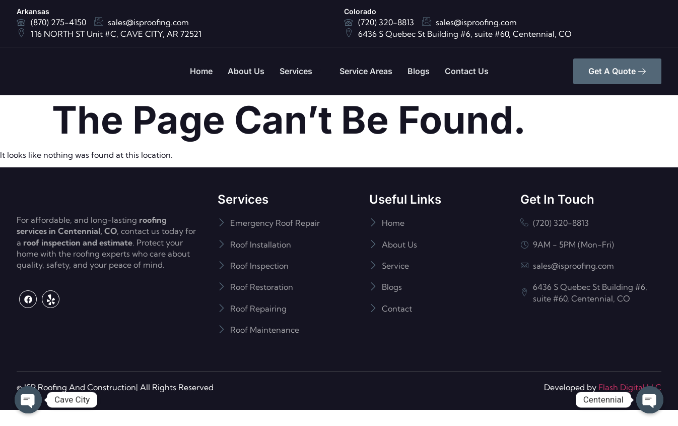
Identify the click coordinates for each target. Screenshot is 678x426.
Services (300, 71)
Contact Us (467, 71)
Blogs (419, 71)
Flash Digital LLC (629, 403)
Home (201, 71)
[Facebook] (28, 340)
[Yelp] (50, 340)
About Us (246, 71)
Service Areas (366, 71)
